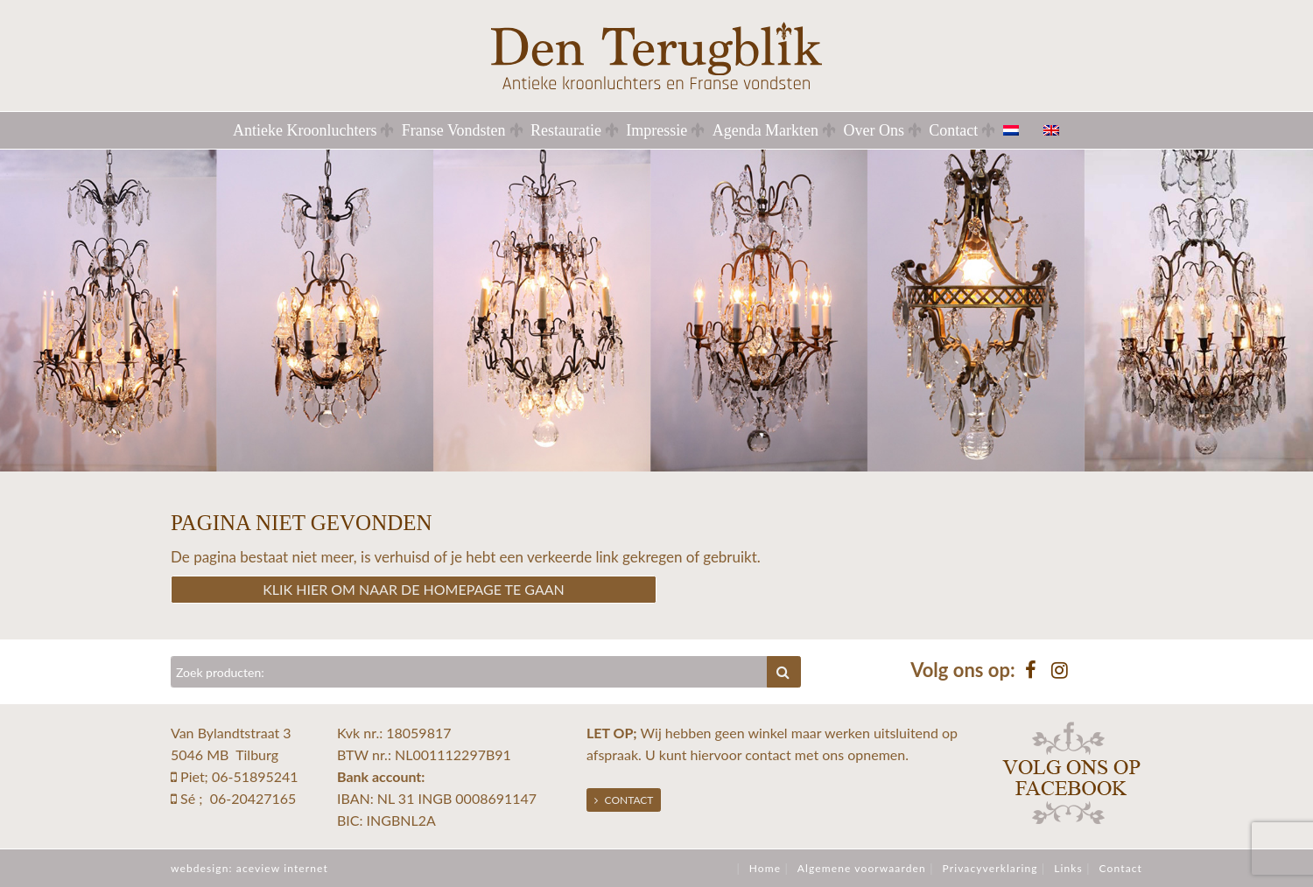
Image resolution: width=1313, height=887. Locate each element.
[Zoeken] (469, 672)
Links (1068, 868)
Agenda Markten (765, 130)
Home (765, 868)
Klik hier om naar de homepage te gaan (414, 589)
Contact (953, 130)
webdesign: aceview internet (249, 868)
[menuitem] (1021, 130)
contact (767, 754)
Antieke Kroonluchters (304, 130)
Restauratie (565, 130)
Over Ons (873, 130)
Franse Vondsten (454, 130)
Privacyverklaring (989, 868)
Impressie (656, 130)
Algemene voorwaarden (861, 868)
